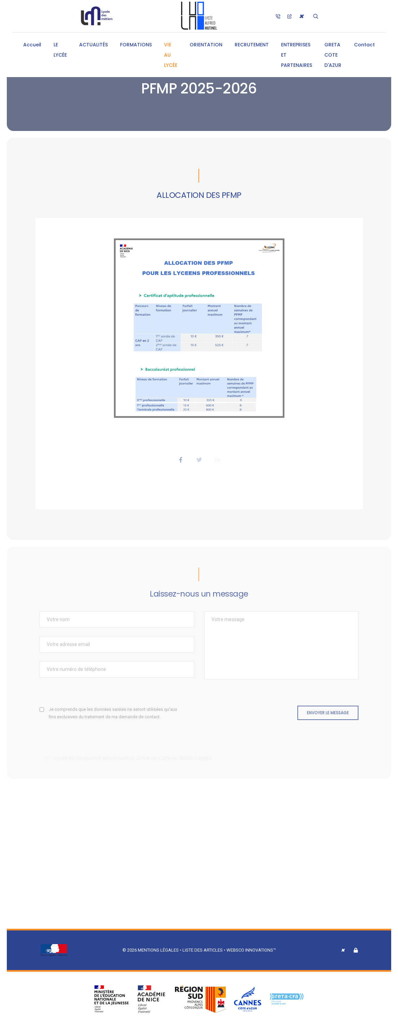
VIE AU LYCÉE (170, 55)
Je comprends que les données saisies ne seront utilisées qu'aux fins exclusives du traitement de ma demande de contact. (113, 713)
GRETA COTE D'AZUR (332, 55)
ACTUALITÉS (93, 44)
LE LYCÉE (60, 49)
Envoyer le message (328, 713)
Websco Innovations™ (251, 950)
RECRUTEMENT (252, 44)
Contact (364, 44)
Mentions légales (158, 950)
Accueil (32, 44)
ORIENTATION (206, 44)
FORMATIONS (136, 44)
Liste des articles (203, 950)
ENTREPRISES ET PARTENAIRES (296, 55)
